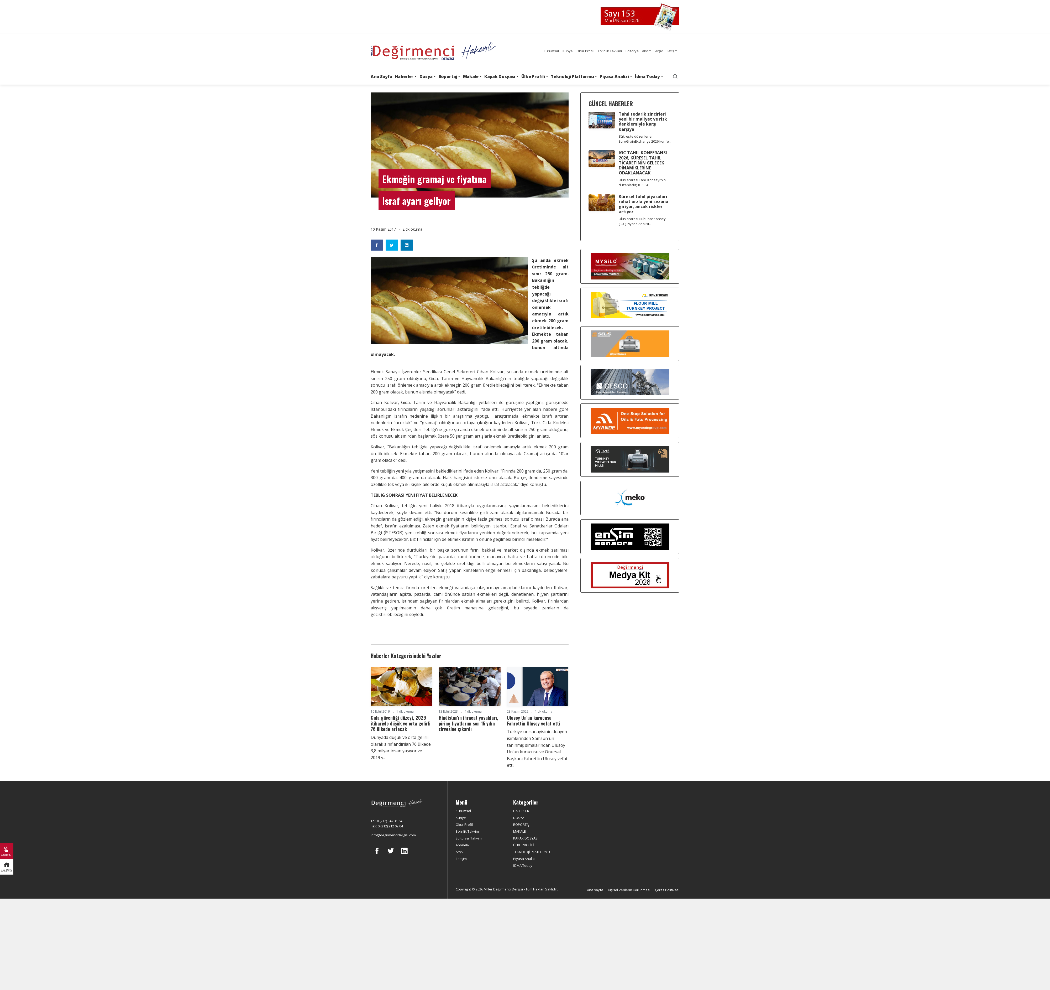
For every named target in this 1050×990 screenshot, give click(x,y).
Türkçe (519, 17)
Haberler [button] (404, 76)
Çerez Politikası (667, 890)
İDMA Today (522, 865)
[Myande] (630, 421)
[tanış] (630, 459)
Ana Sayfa (381, 76)
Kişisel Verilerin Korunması (629, 890)
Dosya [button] (426, 76)
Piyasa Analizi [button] (614, 76)
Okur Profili (585, 51)
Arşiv (659, 51)
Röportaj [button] (448, 76)
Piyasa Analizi (524, 858)
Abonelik (463, 845)
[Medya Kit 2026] (630, 575)
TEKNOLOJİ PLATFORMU (531, 851)
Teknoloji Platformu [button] (572, 76)
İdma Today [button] (647, 76)
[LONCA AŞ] (630, 536)
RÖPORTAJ (521, 824)
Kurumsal (551, 51)
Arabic (453, 17)
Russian (486, 17)
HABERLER (521, 810)
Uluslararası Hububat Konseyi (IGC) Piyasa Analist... (642, 221)
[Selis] (630, 343)
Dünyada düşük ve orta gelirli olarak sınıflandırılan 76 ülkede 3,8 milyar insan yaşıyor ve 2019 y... (401, 747)
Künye (568, 51)
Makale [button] (471, 76)
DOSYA (518, 817)
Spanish (420, 17)
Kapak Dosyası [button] (499, 76)
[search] (675, 76)
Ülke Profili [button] (533, 76)
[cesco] (630, 382)
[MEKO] (630, 498)
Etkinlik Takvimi (610, 51)
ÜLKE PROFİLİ (523, 845)
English (387, 17)
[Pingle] (630, 305)
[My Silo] (630, 266)
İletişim (672, 51)
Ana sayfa (595, 890)
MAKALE (519, 831)
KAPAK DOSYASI (525, 838)
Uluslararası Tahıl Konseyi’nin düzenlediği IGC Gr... (642, 182)
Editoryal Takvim (639, 51)
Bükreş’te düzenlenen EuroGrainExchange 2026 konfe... (645, 139)
